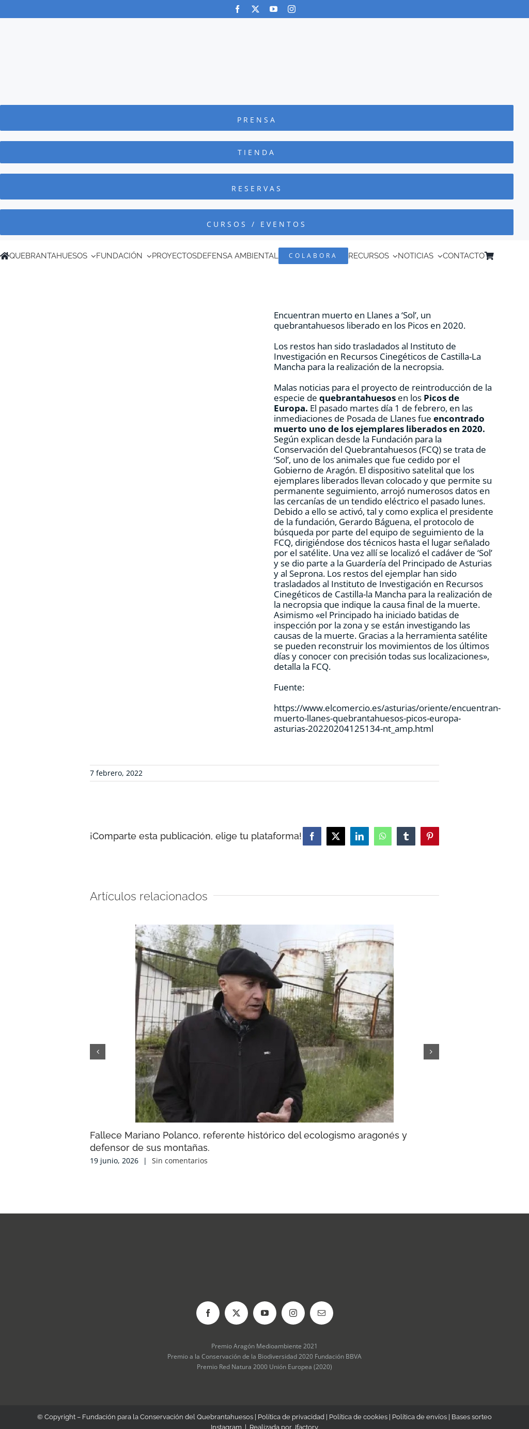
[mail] (321, 1313)
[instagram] (291, 9)
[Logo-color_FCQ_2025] (264, 28)
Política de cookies (358, 1417)
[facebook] (237, 9)
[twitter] (255, 9)
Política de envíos (419, 1417)
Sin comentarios (180, 1160)
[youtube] (273, 9)
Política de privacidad (291, 1417)
